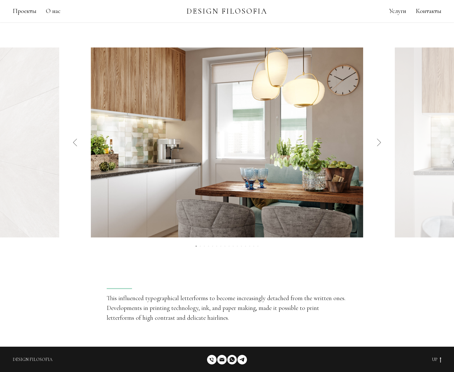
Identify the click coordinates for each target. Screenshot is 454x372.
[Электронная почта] (222, 359)
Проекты (24, 11)
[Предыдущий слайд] (75, 142)
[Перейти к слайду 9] (229, 246)
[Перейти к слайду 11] (237, 246)
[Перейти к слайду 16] (257, 246)
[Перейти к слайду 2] (200, 246)
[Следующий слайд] (379, 142)
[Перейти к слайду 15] (253, 246)
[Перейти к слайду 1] (196, 246)
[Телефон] (212, 359)
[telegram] (242, 359)
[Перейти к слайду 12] (241, 246)
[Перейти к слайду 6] (216, 246)
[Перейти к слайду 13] (245, 246)
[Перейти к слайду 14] (249, 246)
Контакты (428, 11)
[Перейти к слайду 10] (233, 246)
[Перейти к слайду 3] (204, 246)
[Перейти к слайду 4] (208, 246)
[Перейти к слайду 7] (220, 246)
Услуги (397, 11)
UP (436, 360)
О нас (53, 11)
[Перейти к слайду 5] (212, 246)
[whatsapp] (232, 359)
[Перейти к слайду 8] (224, 246)
